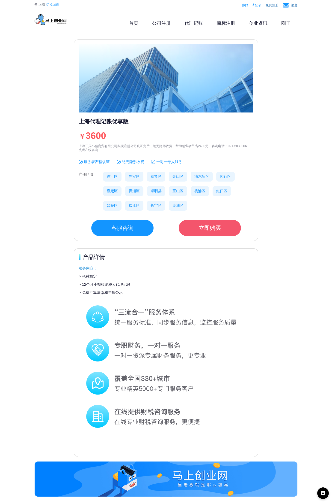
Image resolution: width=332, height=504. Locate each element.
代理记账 (193, 23)
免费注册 (272, 5)
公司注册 (161, 23)
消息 (294, 5)
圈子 (285, 23)
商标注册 (226, 23)
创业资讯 (258, 23)
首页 (133, 23)
